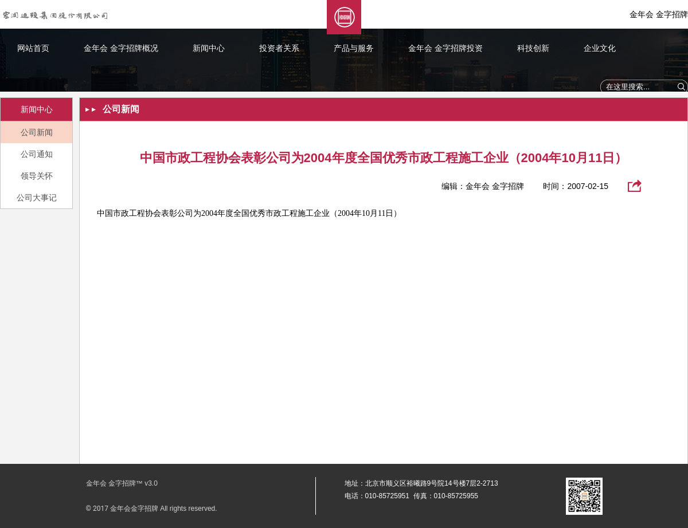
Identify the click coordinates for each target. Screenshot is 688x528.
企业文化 (600, 48)
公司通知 (37, 154)
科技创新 (533, 48)
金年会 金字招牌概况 (121, 48)
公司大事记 (37, 197)
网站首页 (33, 48)
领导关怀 (37, 175)
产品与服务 (354, 48)
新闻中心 (209, 48)
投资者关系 (279, 48)
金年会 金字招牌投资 (445, 48)
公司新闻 (37, 132)
